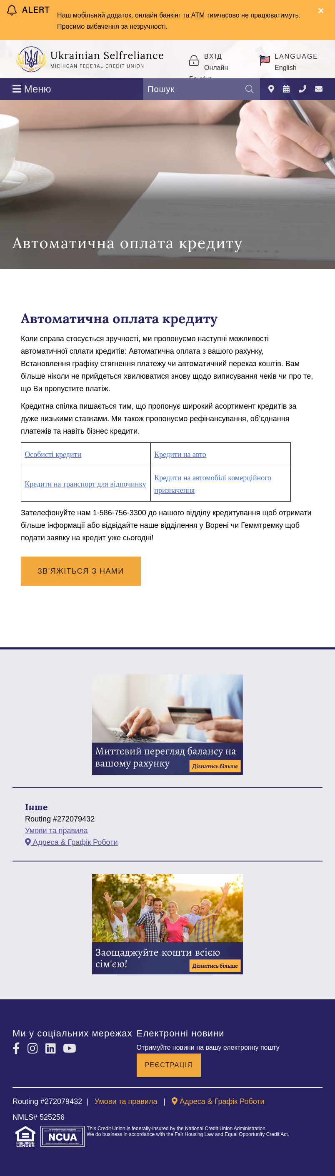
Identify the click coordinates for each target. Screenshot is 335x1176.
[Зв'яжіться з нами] (318, 89)
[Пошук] (249, 89)
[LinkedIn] (52, 1048)
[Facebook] (17, 1048)
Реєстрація (169, 1065)
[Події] (286, 89)
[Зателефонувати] (302, 89)
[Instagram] (34, 1048)
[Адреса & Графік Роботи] (271, 89)
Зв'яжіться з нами (81, 571)
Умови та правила (56, 830)
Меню (31, 89)
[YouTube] (69, 1048)
